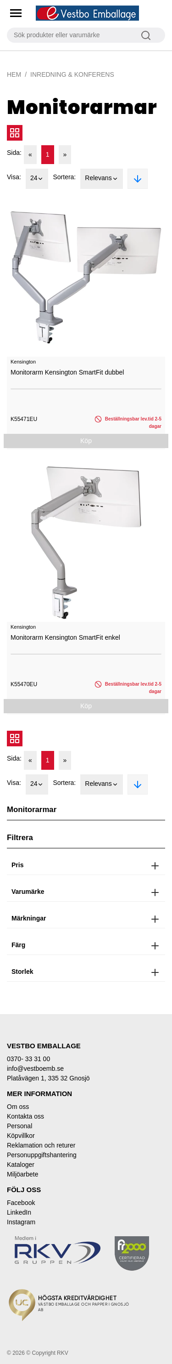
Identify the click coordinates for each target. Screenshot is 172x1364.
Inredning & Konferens (72, 74)
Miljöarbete (22, 1174)
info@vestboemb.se (35, 1068)
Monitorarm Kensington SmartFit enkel (65, 637)
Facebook (21, 1202)
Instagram (21, 1222)
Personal (19, 1126)
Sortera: (64, 177)
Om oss (18, 1106)
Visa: (14, 177)
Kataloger (20, 1164)
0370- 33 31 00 (28, 1059)
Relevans (101, 178)
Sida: (14, 152)
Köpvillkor (21, 1135)
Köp (86, 440)
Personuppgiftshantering (42, 1155)
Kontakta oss (25, 1116)
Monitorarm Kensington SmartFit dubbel (67, 372)
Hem (14, 74)
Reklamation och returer (41, 1145)
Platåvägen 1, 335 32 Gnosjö (48, 1078)
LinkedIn (19, 1212)
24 (37, 178)
